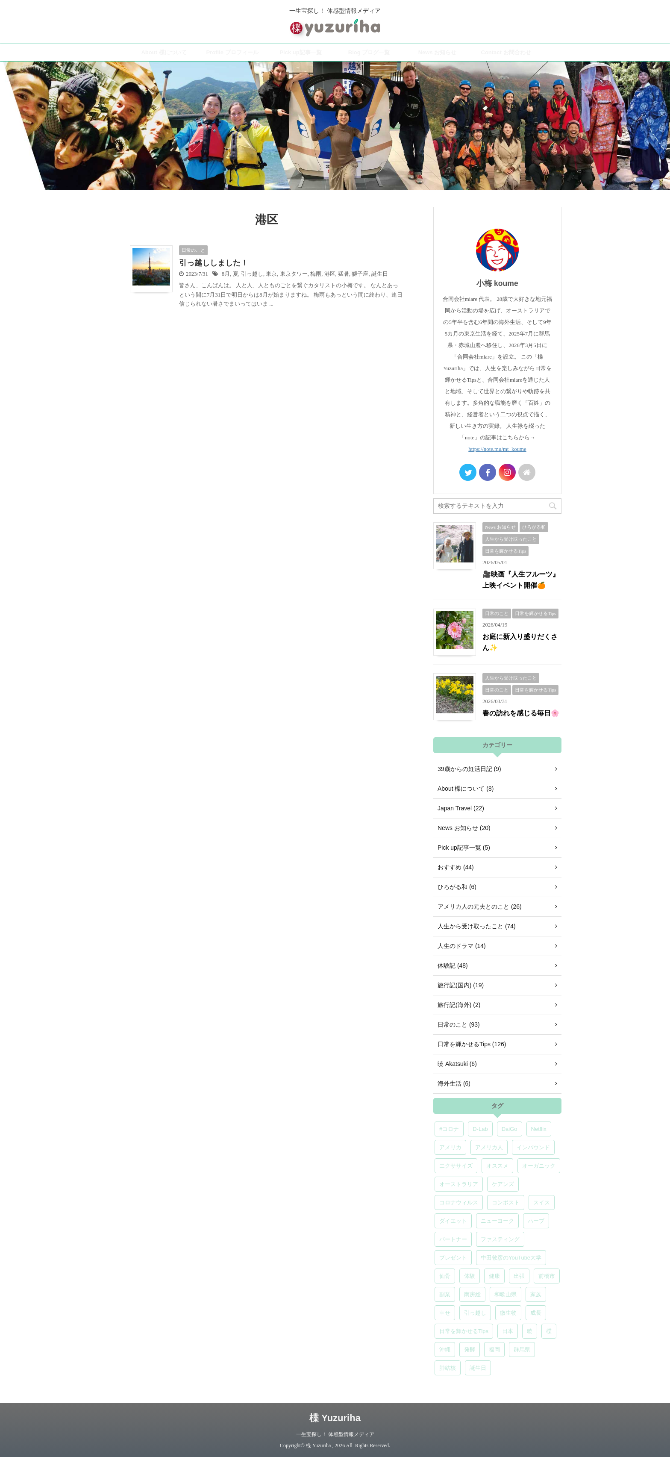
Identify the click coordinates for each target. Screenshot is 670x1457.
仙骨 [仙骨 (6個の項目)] (444, 1276)
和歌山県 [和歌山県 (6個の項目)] (505, 1294)
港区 (329, 274)
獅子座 (360, 274)
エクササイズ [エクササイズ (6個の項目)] (456, 1166)
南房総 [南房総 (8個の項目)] (472, 1294)
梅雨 (315, 274)
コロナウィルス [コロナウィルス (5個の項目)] (458, 1202)
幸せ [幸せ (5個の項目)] (444, 1313)
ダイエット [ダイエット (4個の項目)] (453, 1221)
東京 (271, 274)
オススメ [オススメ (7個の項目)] (497, 1166)
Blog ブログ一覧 (369, 52)
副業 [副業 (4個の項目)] (444, 1294)
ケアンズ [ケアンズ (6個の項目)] (503, 1184)
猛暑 (343, 274)
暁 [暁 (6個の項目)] (529, 1331)
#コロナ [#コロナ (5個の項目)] (449, 1129)
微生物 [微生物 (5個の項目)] (508, 1313)
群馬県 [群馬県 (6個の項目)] (522, 1349)
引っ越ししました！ (213, 263)
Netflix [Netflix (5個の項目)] (539, 1129)
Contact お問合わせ (506, 52)
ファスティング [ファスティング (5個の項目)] (500, 1239)
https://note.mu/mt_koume (497, 449)
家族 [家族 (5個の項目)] (535, 1294)
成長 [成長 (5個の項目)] (535, 1313)
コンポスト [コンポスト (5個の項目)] (506, 1202)
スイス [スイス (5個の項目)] (541, 1202)
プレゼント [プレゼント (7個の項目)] (453, 1257)
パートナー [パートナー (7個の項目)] (453, 1239)
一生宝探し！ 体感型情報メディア (335, 1434)
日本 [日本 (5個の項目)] (507, 1331)
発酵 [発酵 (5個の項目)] (469, 1349)
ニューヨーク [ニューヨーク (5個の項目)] (497, 1221)
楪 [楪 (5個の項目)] (549, 1331)
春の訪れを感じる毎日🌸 (520, 713)
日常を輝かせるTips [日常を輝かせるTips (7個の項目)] (463, 1331)
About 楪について (163, 52)
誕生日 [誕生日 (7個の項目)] (478, 1368)
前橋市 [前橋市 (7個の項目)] (546, 1276)
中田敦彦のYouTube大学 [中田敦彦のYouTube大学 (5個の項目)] (511, 1257)
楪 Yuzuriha (335, 1418)
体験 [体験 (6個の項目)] (469, 1276)
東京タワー (294, 274)
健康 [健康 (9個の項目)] (494, 1276)
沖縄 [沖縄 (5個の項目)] (444, 1349)
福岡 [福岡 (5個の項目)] (494, 1349)
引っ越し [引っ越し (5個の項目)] (475, 1313)
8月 (226, 274)
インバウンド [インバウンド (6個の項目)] (533, 1147)
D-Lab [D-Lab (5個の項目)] (480, 1129)
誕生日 (379, 274)
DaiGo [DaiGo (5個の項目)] (509, 1129)
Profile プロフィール (232, 52)
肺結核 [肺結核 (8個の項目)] (447, 1368)
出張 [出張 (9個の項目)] (519, 1276)
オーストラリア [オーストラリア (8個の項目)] (458, 1184)
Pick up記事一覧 (300, 52)
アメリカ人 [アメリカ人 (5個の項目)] (489, 1147)
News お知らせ (437, 52)
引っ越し (252, 274)
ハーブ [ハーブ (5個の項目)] (536, 1221)
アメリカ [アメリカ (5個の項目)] (450, 1147)
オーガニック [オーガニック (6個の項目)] (538, 1166)
